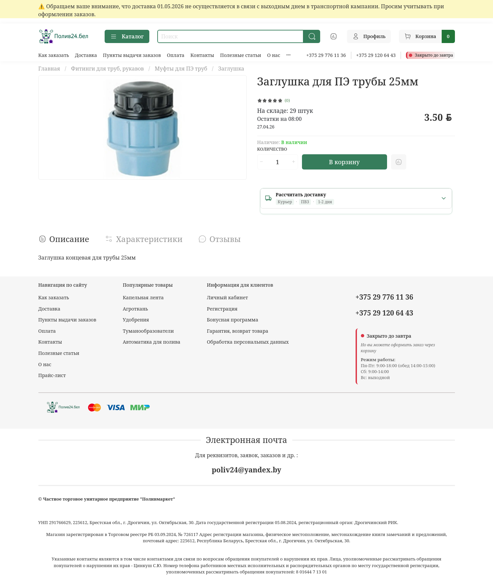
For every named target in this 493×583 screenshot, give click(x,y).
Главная (49, 68)
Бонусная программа (232, 319)
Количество (272, 149)
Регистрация (222, 309)
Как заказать (53, 55)
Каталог (127, 36)
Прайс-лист (52, 375)
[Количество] (277, 162)
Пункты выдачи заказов (132, 55)
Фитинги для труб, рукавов (107, 68)
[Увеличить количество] (293, 162)
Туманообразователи (148, 331)
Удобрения (136, 319)
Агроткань (135, 309)
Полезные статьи (240, 55)
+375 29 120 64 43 (376, 55)
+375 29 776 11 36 (326, 55)
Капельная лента (143, 297)
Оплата (175, 55)
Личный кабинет (227, 297)
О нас (273, 55)
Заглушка (231, 68)
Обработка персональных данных (248, 342)
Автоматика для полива (151, 342)
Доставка (86, 55)
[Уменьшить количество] (262, 162)
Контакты (202, 55)
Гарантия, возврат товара (237, 331)
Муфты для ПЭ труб (181, 68)
